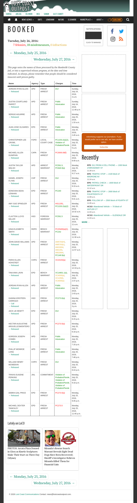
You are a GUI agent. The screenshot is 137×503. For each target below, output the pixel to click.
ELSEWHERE (72, 20)
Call (12, 303)
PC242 (58, 232)
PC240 (58, 191)
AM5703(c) (59, 244)
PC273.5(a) (60, 324)
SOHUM (46, 14)
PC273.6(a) (60, 298)
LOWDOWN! (50, 20)
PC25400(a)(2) (61, 229)
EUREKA (9, 14)
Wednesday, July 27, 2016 (54, 59)
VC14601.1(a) (61, 273)
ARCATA (18, 14)
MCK (38, 14)
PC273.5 (59, 405)
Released (15, 91)
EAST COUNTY (58, 14)
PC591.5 (59, 165)
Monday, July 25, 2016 (28, 53)
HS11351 (59, 204)
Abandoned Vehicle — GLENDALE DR (110, 215)
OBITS (40, 20)
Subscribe (104, 147)
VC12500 (59, 278)
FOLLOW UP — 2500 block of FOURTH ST (110, 200)
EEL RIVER (29, 14)
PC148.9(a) (60, 255)
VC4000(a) (59, 275)
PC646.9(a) (60, 168)
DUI (57, 89)
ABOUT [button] (99, 20)
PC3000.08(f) (60, 153)
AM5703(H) (60, 242)
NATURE (61, 20)
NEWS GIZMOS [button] (28, 20)
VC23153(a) (60, 260)
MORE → (86, 222)
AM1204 (58, 250)
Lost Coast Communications (27, 494)
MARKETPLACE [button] (86, 20)
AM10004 (59, 247)
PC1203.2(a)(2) (61, 140)
